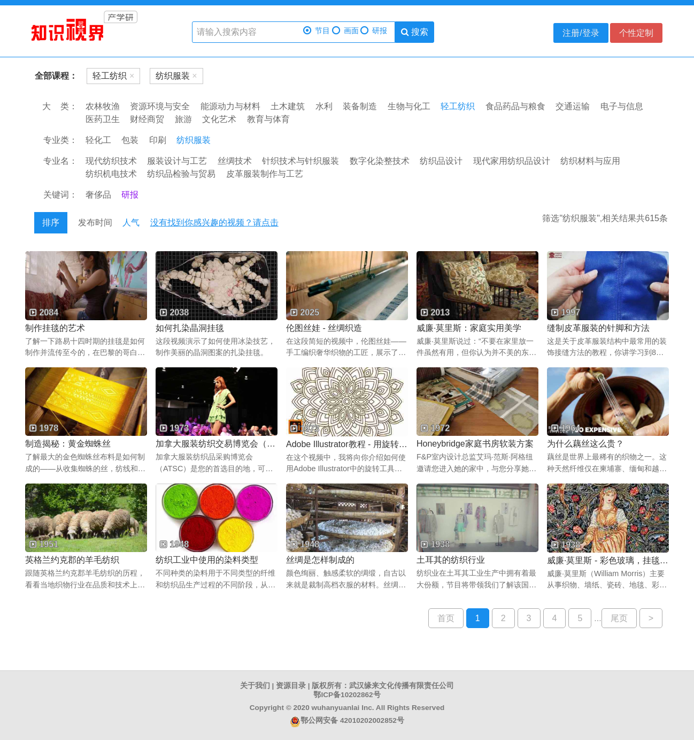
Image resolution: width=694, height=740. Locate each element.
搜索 (414, 32)
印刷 (157, 140)
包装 (129, 140)
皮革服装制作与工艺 (264, 173)
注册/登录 (580, 32)
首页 (445, 618)
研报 (373, 30)
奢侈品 (98, 194)
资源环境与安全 (160, 106)
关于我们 (255, 686)
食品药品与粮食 (515, 106)
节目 (316, 30)
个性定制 (636, 32)
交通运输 (573, 106)
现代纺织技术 (111, 160)
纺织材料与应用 (590, 160)
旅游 (183, 119)
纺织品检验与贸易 (181, 173)
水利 (324, 106)
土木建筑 (288, 106)
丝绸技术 (235, 160)
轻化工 (98, 140)
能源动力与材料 (230, 106)
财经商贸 (147, 119)
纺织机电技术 (111, 173)
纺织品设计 (441, 160)
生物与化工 (409, 106)
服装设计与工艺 (177, 160)
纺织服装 (193, 140)
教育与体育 (268, 119)
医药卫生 (103, 119)
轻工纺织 (458, 106)
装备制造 (360, 106)
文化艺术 (219, 119)
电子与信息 (621, 106)
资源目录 (291, 686)
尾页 (619, 618)
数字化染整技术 (380, 160)
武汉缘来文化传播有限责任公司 (401, 686)
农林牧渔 (103, 106)
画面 (345, 30)
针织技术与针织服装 (300, 160)
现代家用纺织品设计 (511, 160)
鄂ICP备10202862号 (346, 695)
